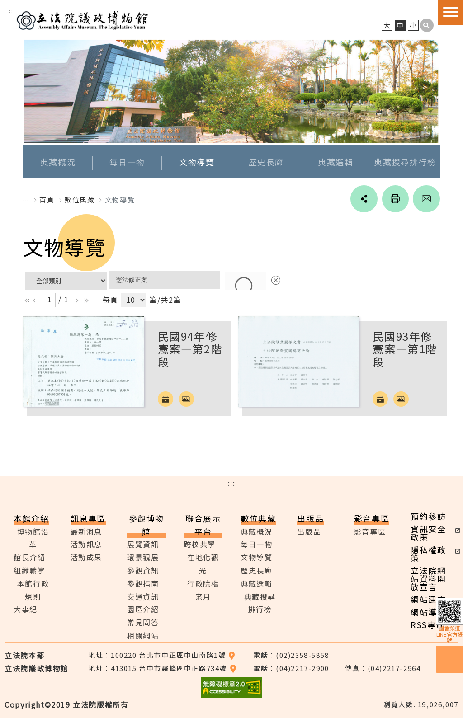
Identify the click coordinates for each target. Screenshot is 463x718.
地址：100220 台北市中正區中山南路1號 (162, 655)
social (363, 199)
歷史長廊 (266, 162)
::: (12, 10)
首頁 (46, 200)
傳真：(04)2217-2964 (383, 668)
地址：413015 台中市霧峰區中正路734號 (162, 668)
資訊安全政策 (428, 533)
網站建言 (428, 599)
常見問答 (143, 622)
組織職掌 (29, 570)
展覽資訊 (143, 544)
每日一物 (127, 162)
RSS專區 (428, 624)
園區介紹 (143, 609)
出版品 (310, 518)
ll (26, 300)
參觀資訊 (143, 570)
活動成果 (86, 557)
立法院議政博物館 (83, 19)
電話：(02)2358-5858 (291, 655)
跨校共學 (200, 544)
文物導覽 (196, 162)
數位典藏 (258, 518)
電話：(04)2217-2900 (291, 668)
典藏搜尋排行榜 (405, 162)
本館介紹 (31, 518)
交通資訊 (143, 596)
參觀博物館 (146, 524)
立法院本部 (24, 655)
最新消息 (86, 531)
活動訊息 (86, 544)
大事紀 (26, 609)
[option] (231, 92)
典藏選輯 (335, 162)
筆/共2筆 (165, 300)
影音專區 (371, 518)
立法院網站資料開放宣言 (428, 578)
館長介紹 (29, 557)
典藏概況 (58, 162)
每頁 (110, 300)
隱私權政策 (428, 553)
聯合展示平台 (203, 524)
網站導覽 (428, 612)
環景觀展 (143, 557)
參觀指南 (143, 583)
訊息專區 (88, 518)
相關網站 (143, 635)
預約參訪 (428, 516)
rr (84, 300)
